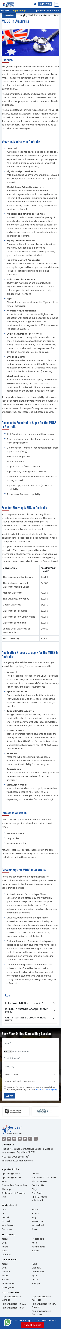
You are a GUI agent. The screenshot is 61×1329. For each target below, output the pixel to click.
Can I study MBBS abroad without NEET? (25, 1019)
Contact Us (38, 1185)
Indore (35, 1250)
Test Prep (37, 1193)
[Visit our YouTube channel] (14, 1139)
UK (3, 1213)
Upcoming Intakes (11, 1177)
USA (4, 1209)
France (35, 1213)
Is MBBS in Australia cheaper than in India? (26, 1010)
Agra (34, 1242)
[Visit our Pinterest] (30, 1139)
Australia (6, 1221)
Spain (35, 1229)
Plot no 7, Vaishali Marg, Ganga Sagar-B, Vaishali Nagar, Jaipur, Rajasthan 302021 (27, 1150)
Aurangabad (38, 1246)
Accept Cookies (32, 1325)
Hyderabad (38, 1238)
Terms (38, 1089)
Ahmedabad (8, 1283)
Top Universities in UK (13, 1307)
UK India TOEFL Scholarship (39, 1199)
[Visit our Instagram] (4, 1139)
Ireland (35, 1209)
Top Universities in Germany (41, 1312)
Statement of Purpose (14, 1193)
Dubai (35, 1279)
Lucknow (6, 1254)
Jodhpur (36, 1283)
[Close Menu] (56, 4)
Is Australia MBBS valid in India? (24, 1003)
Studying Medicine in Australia (34, 15)
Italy (34, 1217)
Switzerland (38, 1221)
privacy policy (51, 1089)
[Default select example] (30, 1074)
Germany (7, 1229)
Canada (6, 1217)
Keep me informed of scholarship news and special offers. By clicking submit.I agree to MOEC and (32, 1088)
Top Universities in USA (14, 1303)
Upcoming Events (11, 1173)
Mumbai (6, 1271)
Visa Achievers (39, 1181)
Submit (9, 1095)
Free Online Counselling (14, 1185)
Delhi (4, 1242)
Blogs (34, 1189)
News (4, 1181)
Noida (5, 1246)
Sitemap (6, 1189)
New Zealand (8, 1225)
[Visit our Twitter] (25, 1139)
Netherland (38, 1225)
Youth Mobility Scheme (44, 1177)
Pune (4, 1250)
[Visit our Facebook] (9, 1139)
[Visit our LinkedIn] (20, 1139)
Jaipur (5, 1238)
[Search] (35, 4)
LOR (4, 1197)
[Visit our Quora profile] (36, 1139)
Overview (9, 15)
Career (35, 1173)
